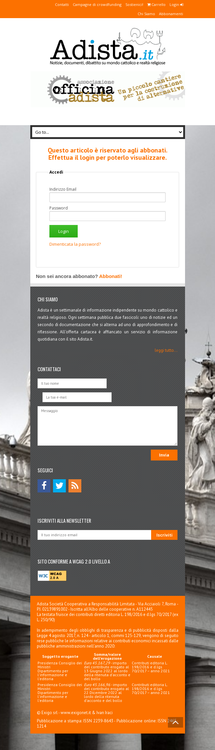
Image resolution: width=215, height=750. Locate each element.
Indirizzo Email (62, 189)
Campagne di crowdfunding (97, 4)
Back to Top (175, 722)
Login (176, 4)
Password (58, 208)
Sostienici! (134, 4)
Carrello (156, 4)
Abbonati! (110, 276)
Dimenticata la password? (75, 244)
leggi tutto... (166, 350)
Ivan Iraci (104, 712)
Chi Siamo (146, 13)
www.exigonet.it (76, 712)
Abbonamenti (171, 13)
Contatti (62, 4)
